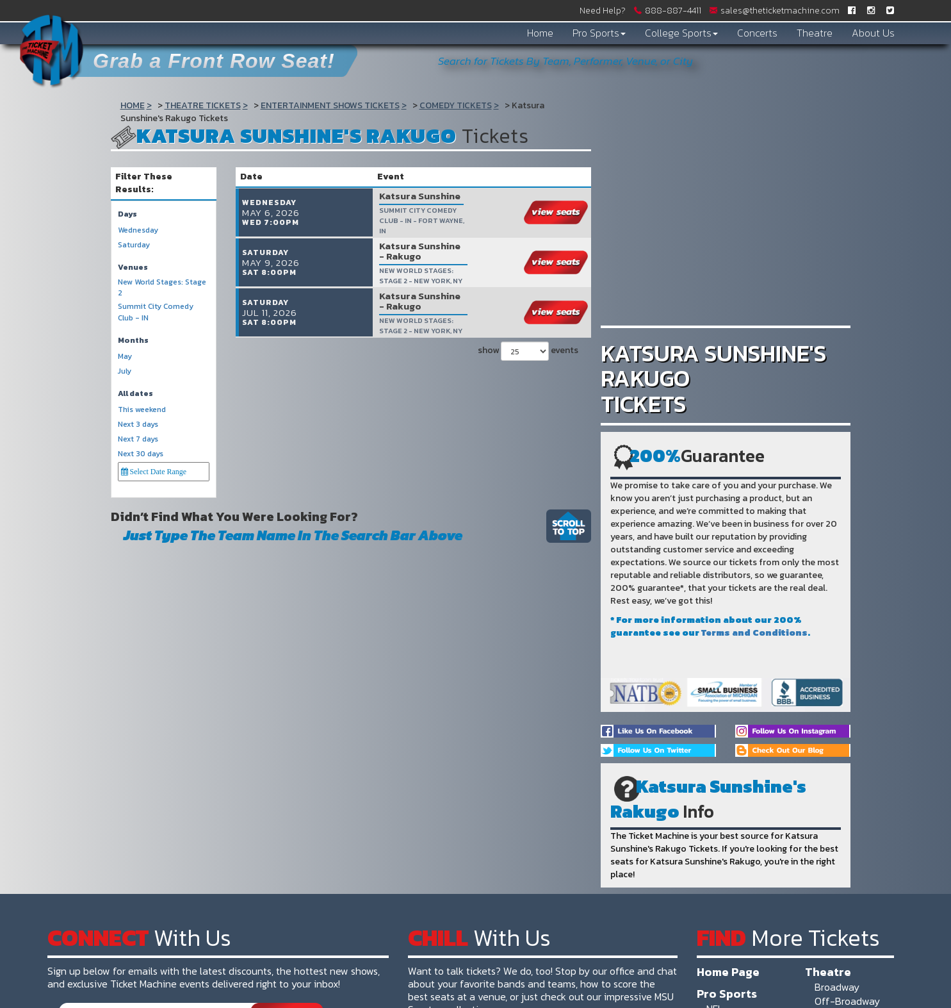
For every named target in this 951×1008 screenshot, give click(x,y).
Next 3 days (138, 424)
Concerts (757, 32)
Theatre (815, 32)
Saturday (134, 245)
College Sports (681, 32)
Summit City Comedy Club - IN (155, 312)
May (125, 356)
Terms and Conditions (754, 633)
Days (127, 214)
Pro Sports (599, 32)
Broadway (837, 987)
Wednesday (138, 230)
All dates (135, 393)
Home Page (728, 971)
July (124, 371)
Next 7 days (138, 439)
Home (540, 32)
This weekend (142, 409)
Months (133, 340)
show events (528, 347)
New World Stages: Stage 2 (162, 288)
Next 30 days (140, 454)
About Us (873, 32)
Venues (133, 267)
